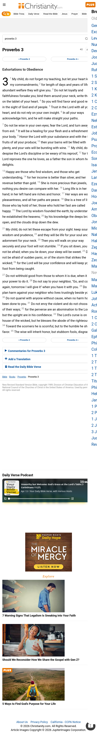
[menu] (4, 5)
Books (12, 377)
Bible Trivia (19, 14)
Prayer (74, 14)
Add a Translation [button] (17, 359)
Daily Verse (33, 14)
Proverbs (21, 377)
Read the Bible (50, 14)
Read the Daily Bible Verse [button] (23, 366)
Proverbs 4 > (72, 59)
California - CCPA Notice (66, 722)
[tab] (48, 350)
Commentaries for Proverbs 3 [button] (25, 351)
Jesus (64, 14)
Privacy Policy (39, 722)
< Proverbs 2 (24, 59)
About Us (22, 722)
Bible (4, 377)
